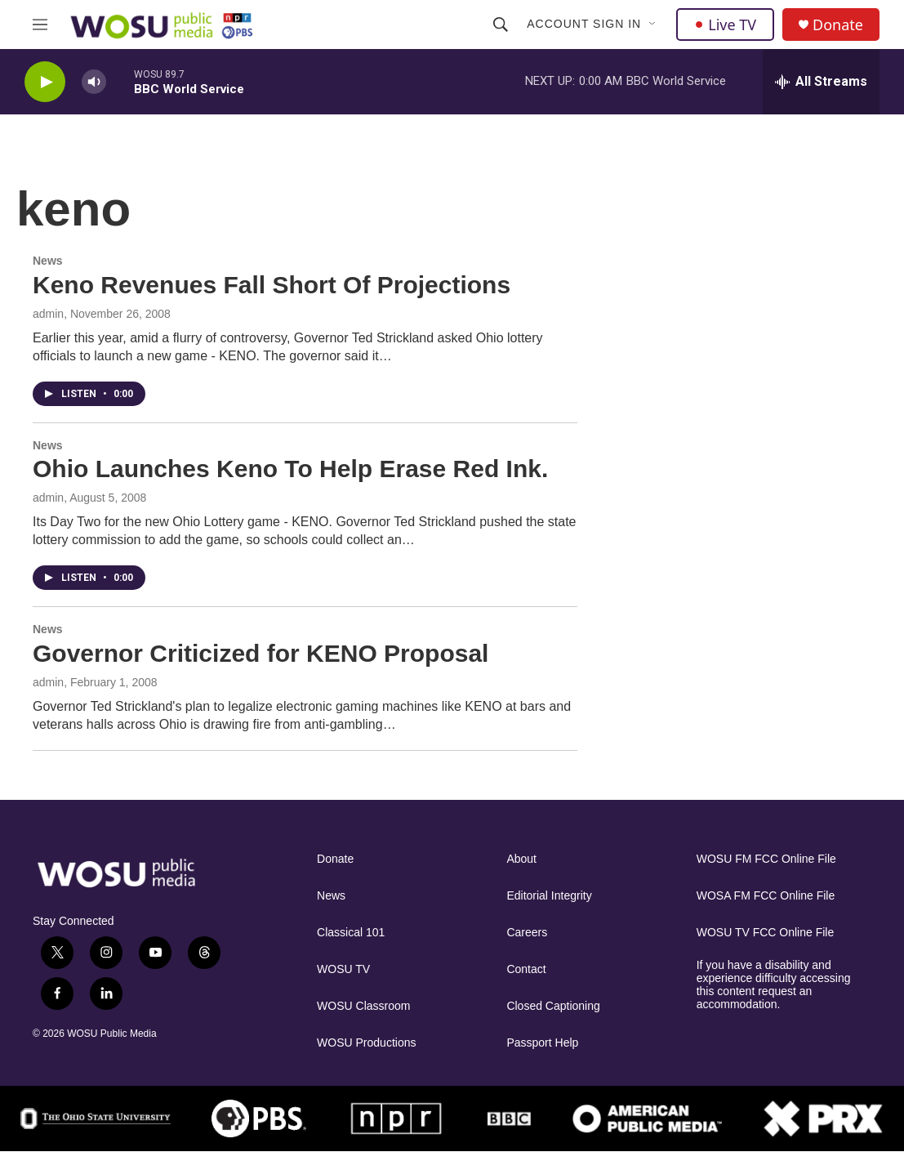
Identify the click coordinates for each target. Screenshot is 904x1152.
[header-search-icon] (500, 24)
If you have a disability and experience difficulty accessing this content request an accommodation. (774, 985)
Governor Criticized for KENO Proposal (260, 653)
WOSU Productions (366, 1043)
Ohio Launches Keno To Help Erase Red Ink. (290, 468)
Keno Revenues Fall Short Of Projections (271, 284)
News (48, 260)
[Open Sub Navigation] (653, 24)
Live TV (725, 24)
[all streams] (821, 81)
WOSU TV (343, 969)
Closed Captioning (552, 1006)
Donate (838, 24)
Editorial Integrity (548, 896)
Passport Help (542, 1043)
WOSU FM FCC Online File (766, 859)
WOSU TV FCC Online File (766, 933)
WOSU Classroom (363, 1006)
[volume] (94, 82)
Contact (526, 969)
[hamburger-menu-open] (40, 24)
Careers (526, 933)
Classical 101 (351, 933)
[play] (45, 82)
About (521, 859)
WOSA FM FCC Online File (766, 896)
